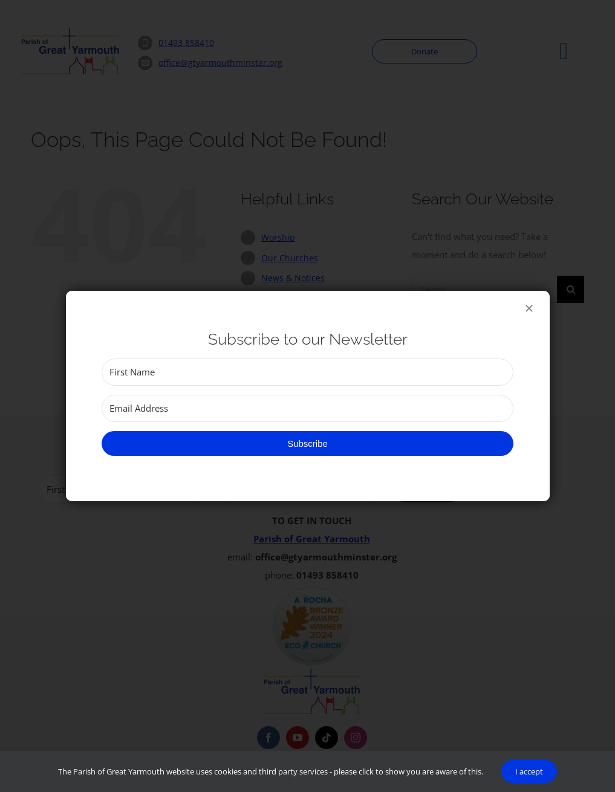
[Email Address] (307, 408)
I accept (529, 771)
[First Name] (307, 372)
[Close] (529, 308)
